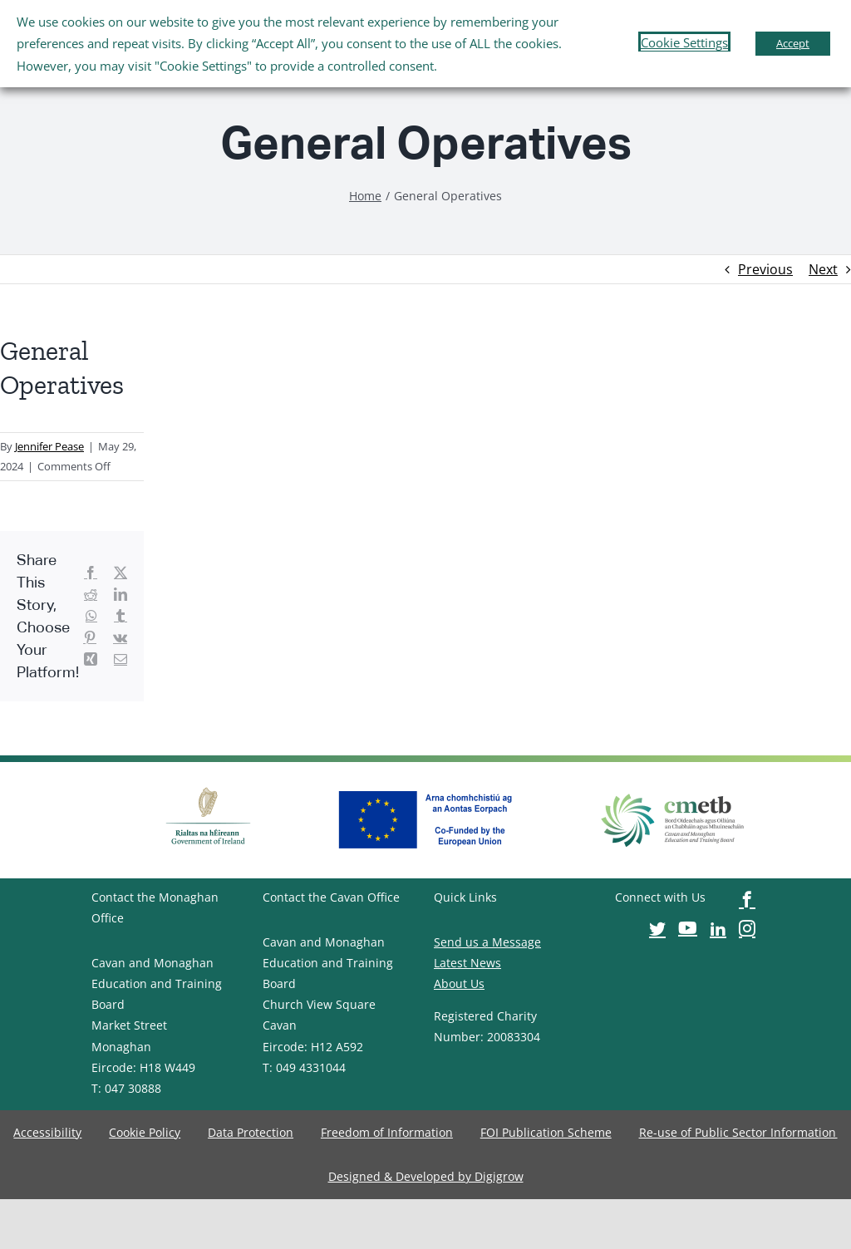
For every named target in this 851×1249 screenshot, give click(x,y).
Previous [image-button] (765, 269)
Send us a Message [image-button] (487, 942)
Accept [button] (792, 43)
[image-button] (365, 196)
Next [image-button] (823, 269)
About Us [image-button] (459, 983)
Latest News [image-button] (467, 963)
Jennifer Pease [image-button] (49, 446)
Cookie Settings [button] (684, 42)
